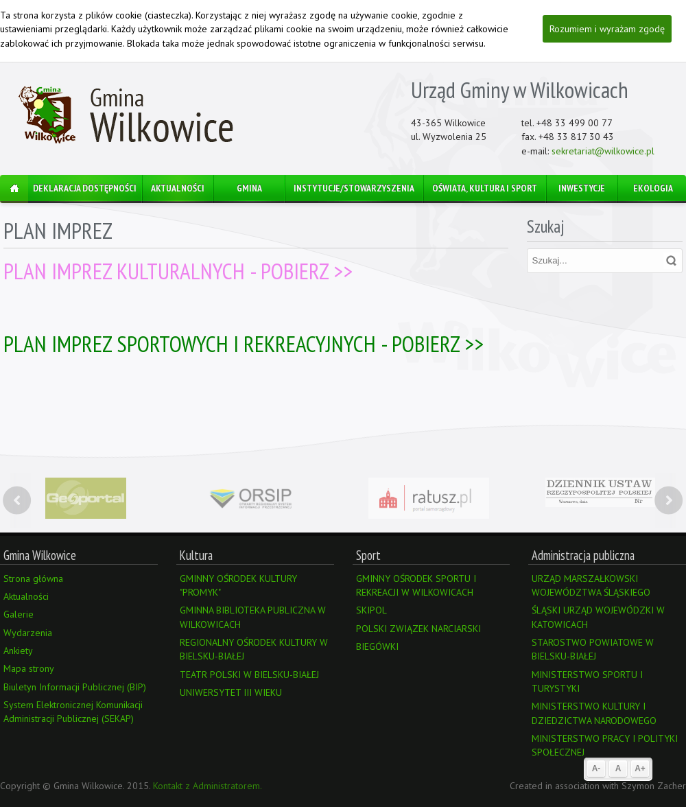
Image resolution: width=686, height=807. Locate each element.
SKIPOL (371, 610)
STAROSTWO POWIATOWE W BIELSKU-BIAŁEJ (593, 649)
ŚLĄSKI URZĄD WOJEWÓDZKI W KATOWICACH (598, 617)
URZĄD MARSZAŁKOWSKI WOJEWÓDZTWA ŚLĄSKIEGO (591, 585)
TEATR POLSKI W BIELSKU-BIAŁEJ (249, 674)
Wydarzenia (27, 633)
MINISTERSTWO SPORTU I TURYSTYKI (587, 681)
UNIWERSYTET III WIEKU (231, 692)
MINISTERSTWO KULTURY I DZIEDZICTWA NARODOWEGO (594, 713)
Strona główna (33, 578)
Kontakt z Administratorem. (207, 786)
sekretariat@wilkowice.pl (603, 151)
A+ (640, 768)
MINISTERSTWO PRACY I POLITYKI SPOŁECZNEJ (605, 745)
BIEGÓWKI (377, 646)
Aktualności (26, 596)
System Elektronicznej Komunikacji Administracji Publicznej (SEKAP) (73, 712)
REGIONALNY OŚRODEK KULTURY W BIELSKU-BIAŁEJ (254, 649)
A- (596, 768)
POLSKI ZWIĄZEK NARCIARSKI (418, 628)
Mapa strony (28, 668)
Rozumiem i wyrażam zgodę (607, 29)
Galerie (18, 614)
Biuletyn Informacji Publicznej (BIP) (74, 687)
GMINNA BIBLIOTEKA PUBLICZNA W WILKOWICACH (253, 617)
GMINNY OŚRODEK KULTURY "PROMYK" (238, 585)
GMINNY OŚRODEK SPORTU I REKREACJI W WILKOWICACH (416, 585)
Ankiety (18, 650)
